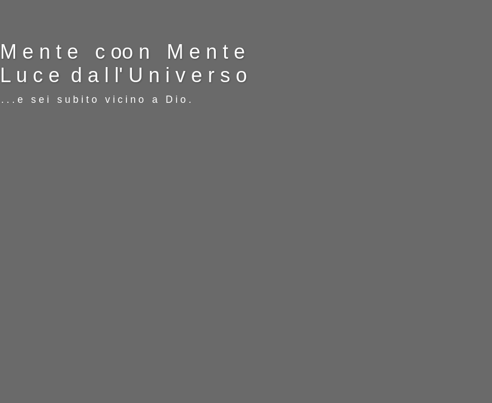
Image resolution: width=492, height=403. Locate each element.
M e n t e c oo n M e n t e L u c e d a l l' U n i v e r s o (123, 63)
